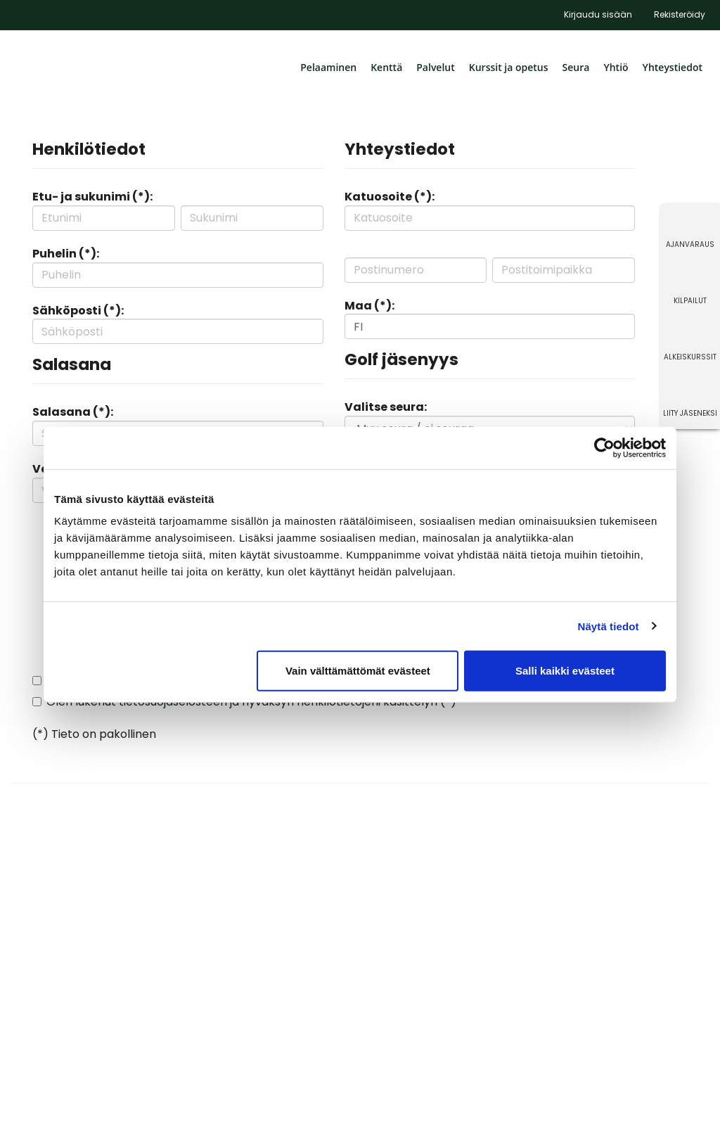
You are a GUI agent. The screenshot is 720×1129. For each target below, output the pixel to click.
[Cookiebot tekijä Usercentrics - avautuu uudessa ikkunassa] (604, 447)
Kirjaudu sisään (598, 14)
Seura (576, 67)
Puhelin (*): (65, 253)
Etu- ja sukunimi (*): (92, 197)
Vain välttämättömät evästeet (357, 671)
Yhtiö (615, 67)
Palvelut (435, 67)
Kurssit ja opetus (508, 67)
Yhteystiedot (672, 67)
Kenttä (386, 67)
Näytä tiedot (608, 626)
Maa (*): (369, 306)
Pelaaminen (328, 67)
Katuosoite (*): (390, 197)
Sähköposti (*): (78, 310)
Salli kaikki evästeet (565, 671)
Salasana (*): (72, 412)
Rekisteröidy (679, 14)
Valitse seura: (386, 407)
